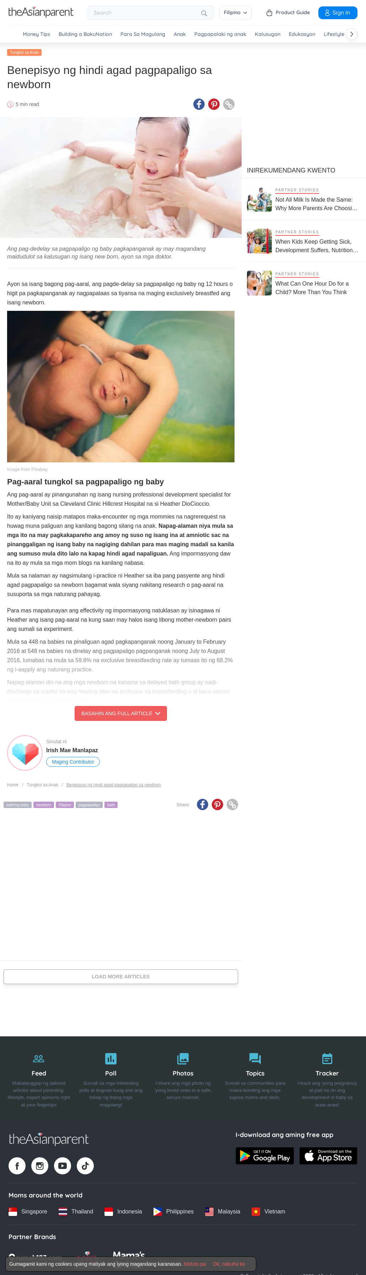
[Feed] (39, 1078)
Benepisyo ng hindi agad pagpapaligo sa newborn (113, 784)
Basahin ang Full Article (120, 713)
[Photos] (183, 1078)
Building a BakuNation (85, 34)
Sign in (337, 12)
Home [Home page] (12, 784)
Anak (180, 34)
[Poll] (111, 1078)
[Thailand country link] (76, 1211)
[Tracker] (327, 1078)
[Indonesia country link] (123, 1211)
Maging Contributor (73, 762)
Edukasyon (302, 34)
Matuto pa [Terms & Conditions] (195, 1264)
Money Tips (36, 34)
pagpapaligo (89, 805)
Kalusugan (267, 34)
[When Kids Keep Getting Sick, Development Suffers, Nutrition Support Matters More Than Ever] (304, 241)
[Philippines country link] (174, 1211)
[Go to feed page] (41, 15)
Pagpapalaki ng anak (220, 34)
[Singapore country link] (28, 1211)
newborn (43, 805)
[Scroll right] (351, 34)
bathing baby (17, 805)
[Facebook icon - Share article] (199, 104)
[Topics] (255, 1078)
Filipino (235, 12)
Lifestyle (334, 34)
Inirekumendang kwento (291, 170)
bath (111, 805)
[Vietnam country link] (268, 1211)
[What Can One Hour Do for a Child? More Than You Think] (304, 283)
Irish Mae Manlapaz (72, 750)
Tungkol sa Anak (24, 52)
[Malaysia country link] (222, 1211)
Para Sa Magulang (142, 34)
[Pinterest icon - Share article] (214, 104)
